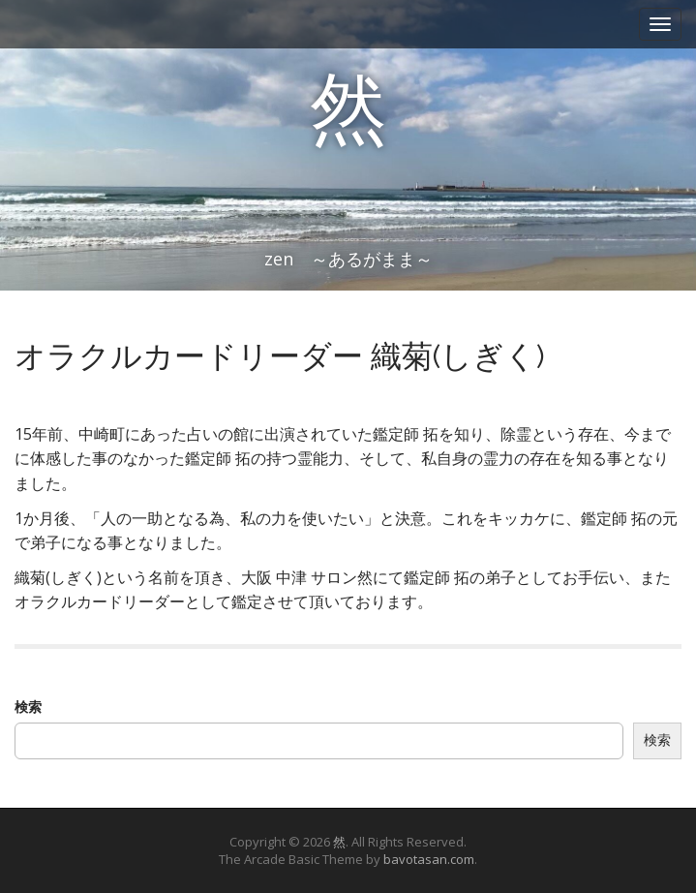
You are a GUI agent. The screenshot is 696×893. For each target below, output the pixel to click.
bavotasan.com (428, 859)
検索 (28, 706)
